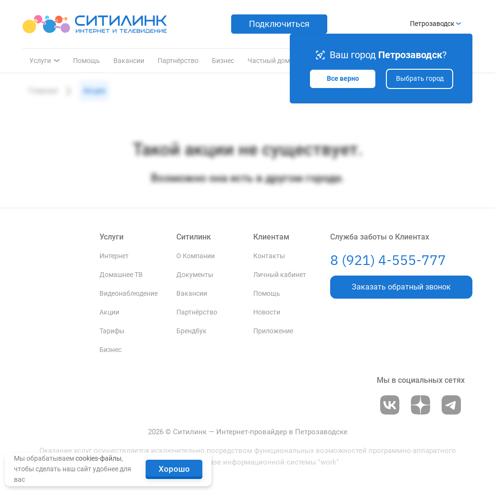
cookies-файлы (98, 458)
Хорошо (174, 469)
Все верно (343, 79)
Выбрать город (420, 79)
